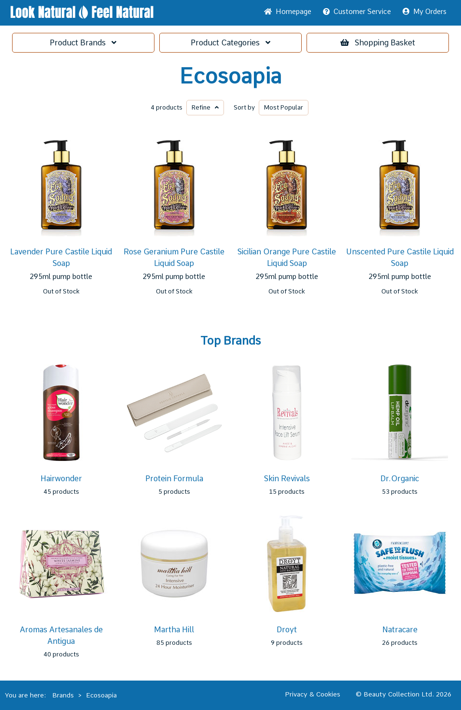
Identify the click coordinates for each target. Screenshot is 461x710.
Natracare (400, 629)
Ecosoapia (230, 76)
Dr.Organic (399, 478)
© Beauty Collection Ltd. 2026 (403, 694)
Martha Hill (174, 629)
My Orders (425, 11)
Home (287, 11)
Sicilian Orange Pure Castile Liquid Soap (286, 257)
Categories (230, 42)
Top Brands (230, 340)
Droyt (287, 629)
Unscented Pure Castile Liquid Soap (400, 257)
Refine (205, 107)
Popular (283, 107)
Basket (377, 42)
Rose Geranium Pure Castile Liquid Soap (174, 257)
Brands (83, 42)
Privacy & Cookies (312, 694)
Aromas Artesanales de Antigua (61, 635)
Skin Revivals (287, 478)
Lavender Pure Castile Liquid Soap (61, 257)
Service (357, 11)
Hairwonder (61, 478)
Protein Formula (174, 478)
